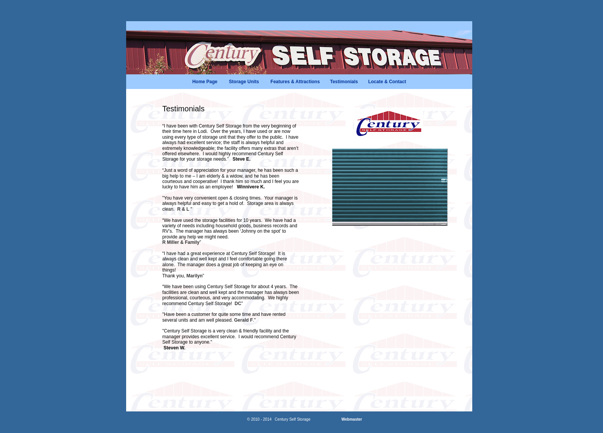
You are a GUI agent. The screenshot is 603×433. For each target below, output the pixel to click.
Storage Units (244, 81)
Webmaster (351, 419)
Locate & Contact (387, 81)
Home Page (204, 81)
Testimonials (344, 81)
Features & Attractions (295, 81)
